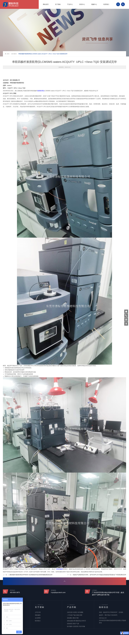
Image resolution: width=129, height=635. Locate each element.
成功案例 (14, 54)
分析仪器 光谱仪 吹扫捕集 (75, 612)
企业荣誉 (38, 618)
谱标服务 (38, 615)
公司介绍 (38, 612)
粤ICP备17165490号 (111, 615)
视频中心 (94, 4)
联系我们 (106, 4)
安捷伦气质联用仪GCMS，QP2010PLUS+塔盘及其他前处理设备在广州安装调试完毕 (99, 575)
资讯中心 (82, 4)
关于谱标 (58, 4)
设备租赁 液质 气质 (73, 623)
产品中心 (70, 4)
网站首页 (46, 4)
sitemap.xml (102, 618)
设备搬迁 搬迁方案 (73, 618)
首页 (8, 54)
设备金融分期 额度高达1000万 (76, 621)
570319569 (126, 311)
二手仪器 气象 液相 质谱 (74, 615)
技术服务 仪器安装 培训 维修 (76, 626)
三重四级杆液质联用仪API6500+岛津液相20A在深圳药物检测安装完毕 (30, 575)
